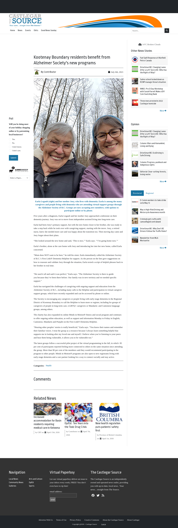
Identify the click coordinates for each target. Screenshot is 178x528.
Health (48, 365)
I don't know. (17, 147)
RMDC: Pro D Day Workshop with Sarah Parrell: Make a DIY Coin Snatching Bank (152, 91)
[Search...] (148, 30)
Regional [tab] (150, 193)
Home (12, 30)
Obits (36, 30)
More (163, 111)
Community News (16, 482)
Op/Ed (31, 482)
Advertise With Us (46, 520)
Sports (31, 486)
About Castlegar (133, 520)
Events (28, 30)
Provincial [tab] (137, 193)
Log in (103, 524)
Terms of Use (61, 520)
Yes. (13, 139)
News (20, 30)
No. (13, 143)
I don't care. (16, 151)
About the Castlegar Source (113, 520)
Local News (13, 479)
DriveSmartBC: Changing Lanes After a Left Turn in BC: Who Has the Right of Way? (153, 70)
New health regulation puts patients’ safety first (107, 427)
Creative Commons (91, 520)
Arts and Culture (35, 479)
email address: (56, 491)
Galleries (12, 486)
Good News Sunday (48, 30)
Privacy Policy (75, 520)
